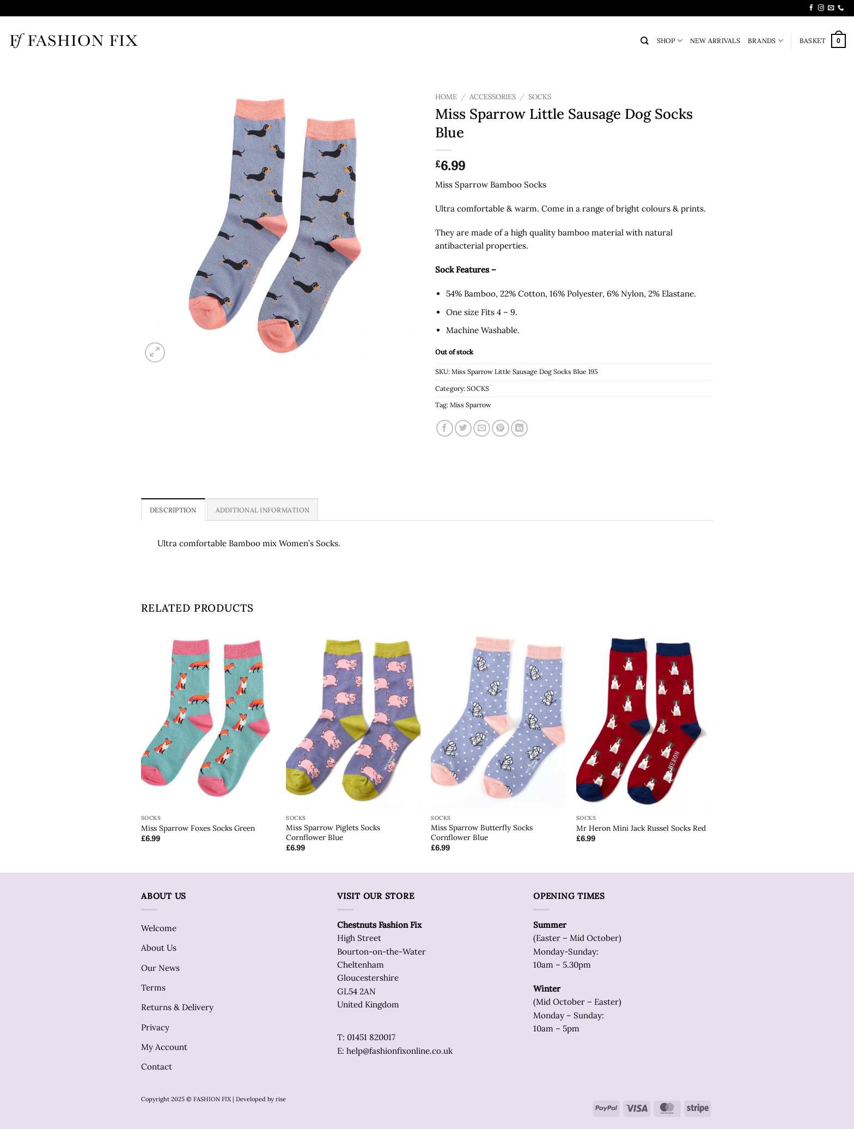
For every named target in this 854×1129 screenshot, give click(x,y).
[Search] (644, 41)
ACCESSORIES (492, 96)
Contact (156, 1066)
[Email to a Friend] (481, 428)
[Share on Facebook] (444, 428)
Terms (153, 987)
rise (281, 1099)
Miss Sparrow (470, 405)
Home (446, 96)
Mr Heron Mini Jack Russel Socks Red (641, 828)
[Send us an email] (831, 8)
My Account (164, 1047)
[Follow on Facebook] (811, 8)
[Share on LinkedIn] (519, 428)
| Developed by (253, 1099)
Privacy (155, 1027)
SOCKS (539, 96)
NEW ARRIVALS (715, 41)
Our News (160, 968)
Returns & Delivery (177, 1007)
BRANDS (765, 40)
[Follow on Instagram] (821, 8)
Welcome (158, 928)
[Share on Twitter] (463, 428)
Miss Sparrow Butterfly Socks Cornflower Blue (482, 832)
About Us (158, 948)
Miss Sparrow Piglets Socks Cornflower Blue (333, 832)
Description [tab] (173, 510)
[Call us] (841, 8)
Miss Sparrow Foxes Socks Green (198, 828)
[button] (823, 41)
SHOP (669, 40)
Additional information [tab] (262, 510)
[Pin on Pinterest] (500, 428)
